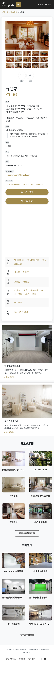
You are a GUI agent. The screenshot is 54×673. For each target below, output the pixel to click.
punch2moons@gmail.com (18, 175)
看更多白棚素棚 (27, 639)
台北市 (26, 272)
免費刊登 (22, 663)
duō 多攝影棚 (40, 524)
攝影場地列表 (12, 12)
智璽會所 (14, 524)
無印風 (26, 282)
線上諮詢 (27, 192)
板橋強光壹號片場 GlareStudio (16, 471)
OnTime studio (40, 471)
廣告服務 (32, 663)
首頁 (3, 12)
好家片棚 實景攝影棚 (40, 497)
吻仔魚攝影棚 (13, 628)
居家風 (17, 282)
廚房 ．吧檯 (30, 294)
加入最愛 (27, 201)
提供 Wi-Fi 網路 (21, 312)
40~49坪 (18, 303)
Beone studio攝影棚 (13, 574)
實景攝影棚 (19, 260)
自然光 (17, 291)
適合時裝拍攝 (33, 260)
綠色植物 (34, 291)
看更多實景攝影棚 (27, 536)
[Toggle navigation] (19, 4)
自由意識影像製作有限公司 (14, 601)
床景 (25, 291)
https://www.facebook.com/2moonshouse (24, 185)
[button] (48, 4)
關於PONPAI (11, 663)
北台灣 (17, 272)
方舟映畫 (14, 497)
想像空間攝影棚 (40, 574)
